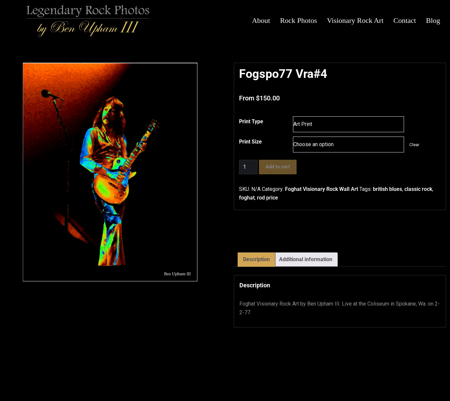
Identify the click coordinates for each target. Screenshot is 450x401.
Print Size (250, 142)
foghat (247, 198)
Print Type (251, 121)
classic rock (418, 189)
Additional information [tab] (305, 259)
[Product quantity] (248, 167)
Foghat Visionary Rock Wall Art (321, 189)
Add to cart (278, 167)
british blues (387, 189)
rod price (267, 198)
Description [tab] (256, 259)
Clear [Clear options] (414, 144)
